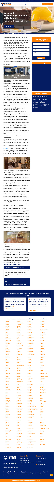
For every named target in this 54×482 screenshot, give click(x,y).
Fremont (18, 346)
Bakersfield (8, 349)
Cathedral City (8, 390)
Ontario (29, 367)
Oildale (29, 365)
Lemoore (18, 420)
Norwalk (30, 357)
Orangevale (30, 370)
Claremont (7, 403)
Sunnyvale (42, 386)
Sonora (41, 370)
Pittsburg (30, 392)
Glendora (18, 360)
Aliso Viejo (7, 326)
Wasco (41, 420)
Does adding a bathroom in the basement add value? (15, 284)
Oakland (30, 360)
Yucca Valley (42, 444)
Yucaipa (41, 442)
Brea (6, 371)
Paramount (30, 384)
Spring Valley (42, 379)
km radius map (41, 77)
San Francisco (42, 323)
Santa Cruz (42, 351)
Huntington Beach (20, 379)
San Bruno (30, 439)
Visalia (41, 414)
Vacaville (41, 408)
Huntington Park (20, 381)
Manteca (18, 444)
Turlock (41, 398)
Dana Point (8, 423)
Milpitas (29, 326)
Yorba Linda (42, 439)
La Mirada (19, 395)
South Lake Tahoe (43, 373)
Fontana (18, 340)
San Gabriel (42, 324)
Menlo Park (30, 323)
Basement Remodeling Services (23, 4)
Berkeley (7, 367)
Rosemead (30, 430)
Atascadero (8, 343)
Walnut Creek (42, 419)
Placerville (30, 395)
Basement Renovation (24, 460)
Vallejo (41, 409)
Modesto (30, 329)
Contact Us (32, 4)
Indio (18, 384)
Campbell (7, 382)
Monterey (30, 335)
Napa (29, 346)
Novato (29, 359)
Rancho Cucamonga (32, 406)
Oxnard (29, 375)
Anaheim (7, 329)
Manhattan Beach (20, 442)
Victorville (41, 411)
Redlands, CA (41, 464)
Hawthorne (19, 368)
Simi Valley (42, 365)
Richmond (30, 420)
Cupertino (7, 419)
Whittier (41, 433)
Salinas (29, 436)
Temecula (41, 387)
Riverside (30, 425)
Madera (18, 441)
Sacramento (30, 434)
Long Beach (19, 430)
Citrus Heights (8, 401)
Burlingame (8, 378)
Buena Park (8, 375)
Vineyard (41, 412)
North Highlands (31, 354)
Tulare (41, 397)
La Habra (18, 392)
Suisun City (42, 384)
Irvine (18, 387)
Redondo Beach (31, 414)
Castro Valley (8, 389)
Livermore (19, 423)
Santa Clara (42, 348)
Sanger (41, 343)
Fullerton (18, 351)
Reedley (30, 417)
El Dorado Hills (8, 447)
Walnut (41, 417)
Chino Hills (8, 398)
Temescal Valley (43, 389)
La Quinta (19, 400)
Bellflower (7, 362)
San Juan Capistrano (44, 329)
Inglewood (19, 386)
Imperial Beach (20, 382)
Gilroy (18, 357)
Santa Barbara (42, 346)
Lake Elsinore (19, 409)
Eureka (18, 329)
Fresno (18, 349)
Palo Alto (30, 382)
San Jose (41, 327)
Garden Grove (19, 354)
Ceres (7, 392)
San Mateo (42, 337)
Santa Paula (42, 356)
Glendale (18, 359)
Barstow (7, 354)
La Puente (19, 398)
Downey (7, 434)
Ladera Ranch (19, 403)
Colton (7, 408)
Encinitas (18, 326)
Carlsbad (7, 384)
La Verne (18, 401)
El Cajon (7, 442)
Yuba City (41, 441)
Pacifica (29, 376)
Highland (18, 376)
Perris (29, 387)
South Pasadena (43, 375)
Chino (7, 397)
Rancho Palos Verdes (32, 408)
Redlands (8, 33)
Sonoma (41, 368)
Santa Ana (42, 345)
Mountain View (31, 343)
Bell (6, 359)
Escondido (19, 327)
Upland (41, 406)
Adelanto (7, 321)
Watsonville (42, 422)
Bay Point (7, 356)
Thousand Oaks (43, 392)
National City (30, 348)
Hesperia (18, 375)
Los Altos (18, 431)
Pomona (30, 400)
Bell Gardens (8, 360)
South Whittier (42, 378)
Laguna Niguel (19, 408)
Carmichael (8, 386)
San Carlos (30, 442)
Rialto (29, 419)
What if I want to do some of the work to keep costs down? (15, 281)
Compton (7, 409)
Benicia (7, 365)
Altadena (7, 327)
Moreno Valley (31, 340)
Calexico (7, 379)
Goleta (18, 362)
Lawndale (19, 417)
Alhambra (7, 324)
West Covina (42, 423)
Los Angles (19, 434)
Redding (30, 411)
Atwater (7, 345)
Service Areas (37, 4)
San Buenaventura (31, 441)
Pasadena (30, 386)
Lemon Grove (19, 419)
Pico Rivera (30, 390)
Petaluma (30, 389)
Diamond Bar (8, 431)
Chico (7, 395)
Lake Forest (19, 411)
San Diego (30, 445)
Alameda (7, 323)
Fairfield (18, 332)
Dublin (7, 436)
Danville (7, 425)
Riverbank (30, 423)
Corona (7, 412)
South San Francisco (44, 376)
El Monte (18, 321)
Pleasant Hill (30, 397)
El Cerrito (7, 445)
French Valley (19, 348)
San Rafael (42, 340)
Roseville (30, 431)
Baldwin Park (8, 351)
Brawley (7, 370)
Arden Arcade (8, 338)
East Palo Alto (8, 439)
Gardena (18, 356)
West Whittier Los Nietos (44, 428)
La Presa (18, 397)
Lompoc (18, 428)
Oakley (29, 362)
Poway (29, 403)
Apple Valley (8, 334)
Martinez (18, 445)
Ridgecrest (30, 422)
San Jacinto (42, 326)
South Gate (42, 371)
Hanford (18, 367)
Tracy (41, 395)
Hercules (18, 373)
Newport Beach (31, 351)
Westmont (42, 431)
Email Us (40, 461)
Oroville (29, 373)
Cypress (7, 420)
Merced (29, 324)
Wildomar (41, 434)
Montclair (30, 332)
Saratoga (41, 360)
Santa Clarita (42, 349)
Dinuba (7, 433)
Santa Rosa (42, 357)
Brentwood (8, 373)
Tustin (41, 400)
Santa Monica (42, 354)
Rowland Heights (31, 433)
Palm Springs (30, 379)
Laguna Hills (19, 406)
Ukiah (41, 403)
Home (15, 4)
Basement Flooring (24, 458)
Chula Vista (8, 400)
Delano (7, 428)
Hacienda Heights (20, 365)
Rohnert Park (30, 428)
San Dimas (30, 447)
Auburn (7, 346)
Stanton (41, 381)
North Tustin (30, 356)
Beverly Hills (8, 368)
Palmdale (30, 381)
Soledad (41, 367)
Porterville (30, 401)
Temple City (42, 390)
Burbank (7, 376)
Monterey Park (31, 337)
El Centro (7, 444)
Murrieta (30, 345)
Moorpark (30, 338)
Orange (29, 368)
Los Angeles (19, 433)
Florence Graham (20, 335)
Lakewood (19, 412)
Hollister (18, 378)
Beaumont (7, 357)
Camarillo (7, 381)
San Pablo (42, 338)
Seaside (41, 362)
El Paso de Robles (20, 323)
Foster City (19, 343)
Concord (7, 411)
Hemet (18, 371)
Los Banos (19, 436)
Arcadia (7, 335)
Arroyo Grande (8, 340)
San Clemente (31, 444)
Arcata (7, 337)
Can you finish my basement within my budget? (14, 267)
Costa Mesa (8, 414)
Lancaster (19, 414)
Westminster (42, 430)
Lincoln (18, 422)
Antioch (7, 332)
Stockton (41, 382)
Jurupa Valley (19, 390)
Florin (18, 337)
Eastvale (7, 441)
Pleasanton (30, 398)
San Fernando (42, 321)
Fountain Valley (20, 345)
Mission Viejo (30, 327)
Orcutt (29, 371)
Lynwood (18, 439)
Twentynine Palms (43, 401)
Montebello (30, 334)
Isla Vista (18, 389)
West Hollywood (43, 425)
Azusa (7, 348)
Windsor (41, 436)
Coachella (7, 406)
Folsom (18, 338)
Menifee (29, 321)
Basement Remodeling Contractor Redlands (19, 33)
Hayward (18, 370)
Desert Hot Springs (9, 430)
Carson (7, 387)
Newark (29, 349)
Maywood (19, 447)
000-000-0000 (47, 4)
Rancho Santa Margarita (33, 409)
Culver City (8, 417)
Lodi (18, 425)
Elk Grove (19, 324)
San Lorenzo (42, 332)
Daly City (7, 422)
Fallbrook (18, 334)
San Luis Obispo (43, 334)
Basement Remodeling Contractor (27, 462)
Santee (41, 359)
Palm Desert (30, 378)
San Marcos (42, 335)
